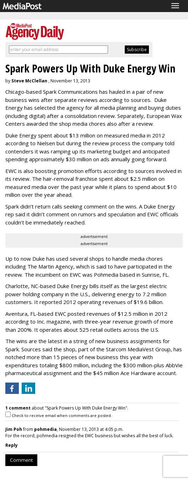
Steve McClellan (29, 81)
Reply (11, 445)
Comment (21, 460)
